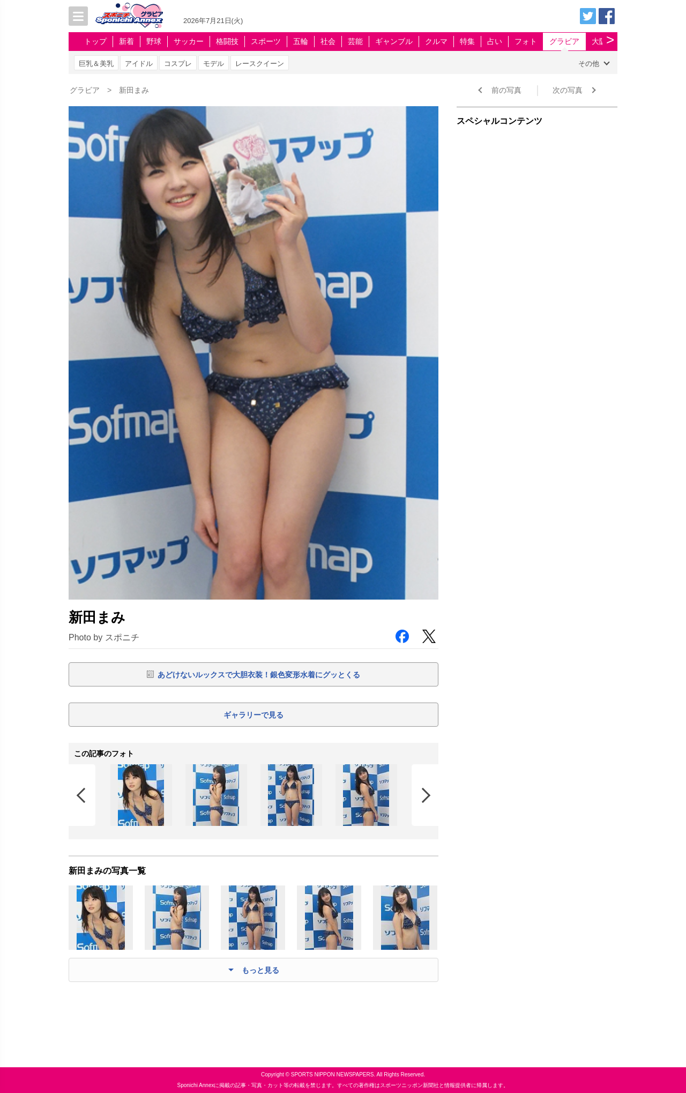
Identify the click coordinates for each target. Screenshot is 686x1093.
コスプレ (178, 64)
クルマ (436, 41)
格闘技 (227, 41)
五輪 (300, 41)
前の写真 (506, 90)
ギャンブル (394, 41)
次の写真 (568, 90)
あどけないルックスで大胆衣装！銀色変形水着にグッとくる (259, 674)
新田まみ (134, 90)
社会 (327, 41)
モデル (213, 64)
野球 (153, 41)
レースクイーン (259, 64)
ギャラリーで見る (253, 715)
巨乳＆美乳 (96, 64)
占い (494, 41)
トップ (95, 41)
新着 (126, 41)
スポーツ (266, 41)
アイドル (139, 64)
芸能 (355, 41)
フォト (525, 41)
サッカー (189, 41)
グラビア (564, 41)
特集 (467, 41)
